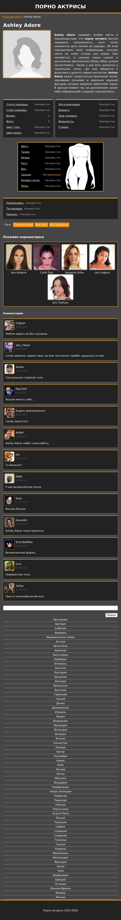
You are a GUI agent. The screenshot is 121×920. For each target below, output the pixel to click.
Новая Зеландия (60, 791)
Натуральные (51, 174)
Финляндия (60, 857)
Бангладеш (60, 654)
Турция (60, 844)
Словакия (60, 831)
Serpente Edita (74, 272)
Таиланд (60, 839)
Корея (61, 760)
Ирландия (60, 725)
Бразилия (60, 676)
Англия (60, 641)
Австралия (61, 619)
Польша (60, 804)
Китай (60, 751)
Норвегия (60, 795)
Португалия (60, 809)
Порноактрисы (12, 16)
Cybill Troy (46, 272)
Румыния (60, 822)
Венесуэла (60, 685)
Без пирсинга (59, 224)
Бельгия (60, 668)
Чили (60, 870)
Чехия (60, 866)
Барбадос (60, 659)
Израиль (60, 712)
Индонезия (60, 720)
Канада (60, 747)
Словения (60, 835)
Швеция (60, 879)
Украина (60, 848)
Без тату (41, 224)
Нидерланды (60, 787)
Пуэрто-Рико (60, 813)
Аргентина (60, 646)
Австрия (60, 623)
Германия (60, 694)
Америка (60, 632)
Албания (60, 628)
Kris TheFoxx (60, 302)
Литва (61, 773)
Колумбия (60, 756)
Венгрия (60, 681)
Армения (60, 650)
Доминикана (60, 707)
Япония (60, 897)
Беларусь (60, 663)
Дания (60, 703)
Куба (60, 765)
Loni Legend (102, 272)
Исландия (60, 729)
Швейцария (60, 875)
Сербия (60, 826)
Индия (60, 716)
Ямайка (61, 892)
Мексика (60, 778)
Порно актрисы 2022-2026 (60, 910)
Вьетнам (60, 690)
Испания (60, 734)
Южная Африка (60, 888)
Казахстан (60, 742)
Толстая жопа (23, 224)
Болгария (60, 672)
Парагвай (60, 800)
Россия (60, 817)
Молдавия (60, 782)
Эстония (60, 884)
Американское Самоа (60, 637)
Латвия (60, 769)
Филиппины (60, 853)
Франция (60, 861)
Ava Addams (19, 272)
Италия (60, 738)
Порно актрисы (60, 7)
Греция (60, 698)
